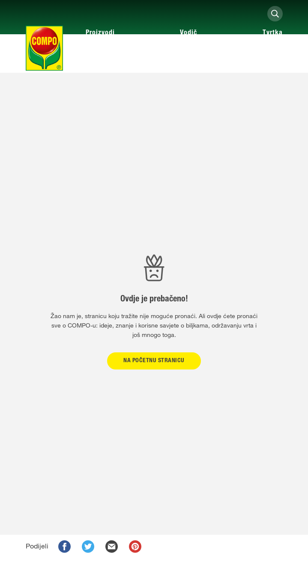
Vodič (188, 33)
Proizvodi (100, 33)
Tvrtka (273, 33)
